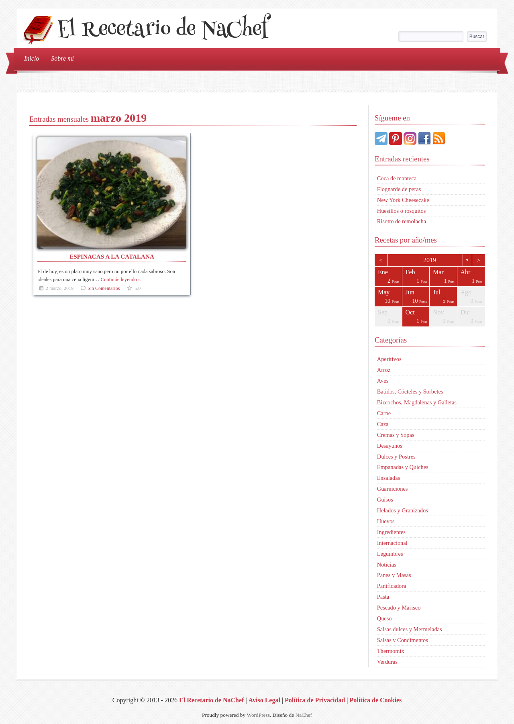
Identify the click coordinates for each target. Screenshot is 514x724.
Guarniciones (392, 488)
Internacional (392, 543)
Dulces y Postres (396, 456)
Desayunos (389, 446)
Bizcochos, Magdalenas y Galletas (417, 402)
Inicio (31, 58)
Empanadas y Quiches (402, 467)
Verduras (387, 662)
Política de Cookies (375, 700)
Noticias (386, 564)
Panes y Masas (394, 575)
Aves (383, 380)
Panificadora (391, 586)
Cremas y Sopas (395, 435)
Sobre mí (62, 58)
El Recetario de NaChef (162, 31)
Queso (384, 618)
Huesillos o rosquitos (401, 211)
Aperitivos (389, 359)
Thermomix (390, 651)
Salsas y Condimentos (402, 640)
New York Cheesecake (403, 200)
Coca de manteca (396, 178)
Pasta (383, 596)
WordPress (258, 715)
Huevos (386, 521)
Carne (384, 413)
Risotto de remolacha (401, 221)
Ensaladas (388, 478)
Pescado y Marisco (399, 607)
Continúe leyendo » (120, 279)
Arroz (384, 370)
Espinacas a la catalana (111, 256)
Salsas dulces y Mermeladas (409, 629)
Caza (383, 424)
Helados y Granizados (402, 510)
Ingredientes (391, 532)
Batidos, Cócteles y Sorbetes (410, 391)
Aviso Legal (264, 700)
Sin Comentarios (104, 288)
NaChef (304, 715)
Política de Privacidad (315, 700)
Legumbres (390, 554)
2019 (429, 260)
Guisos (385, 499)
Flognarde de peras (399, 189)
